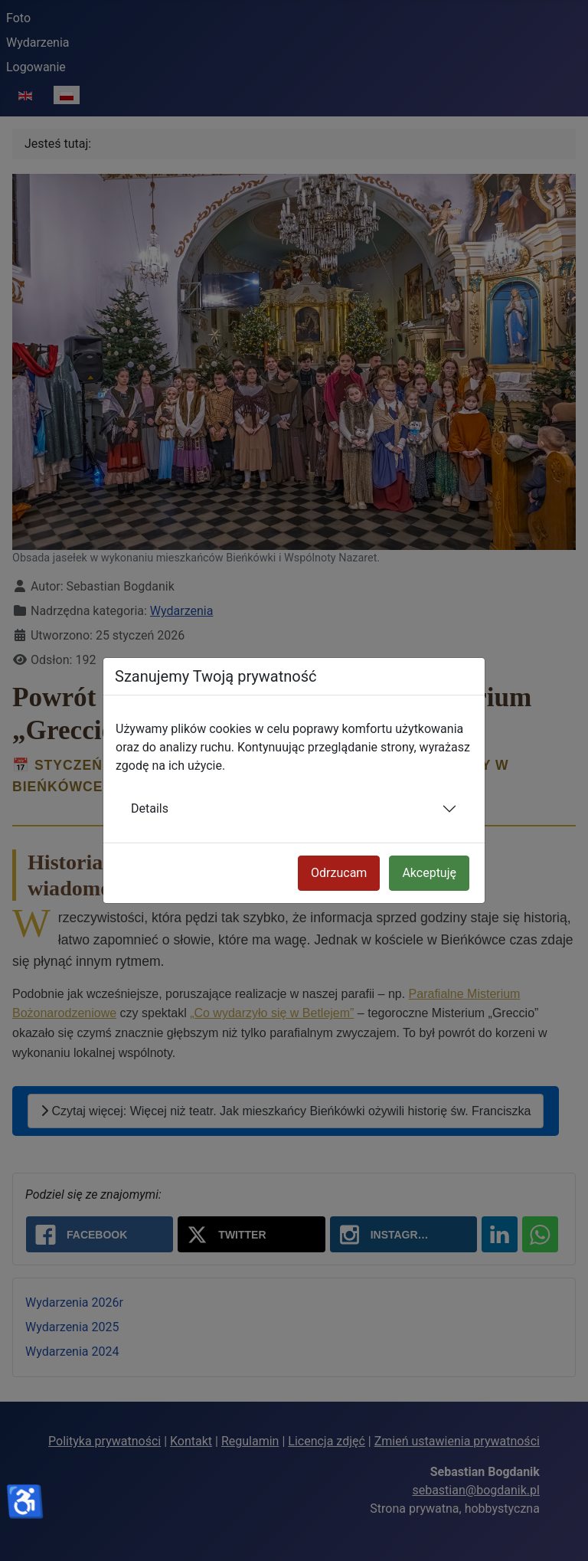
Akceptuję (429, 873)
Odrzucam (339, 873)
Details (149, 808)
